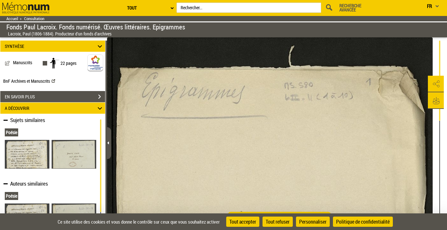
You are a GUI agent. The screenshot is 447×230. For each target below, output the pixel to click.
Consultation (34, 18)
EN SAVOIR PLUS (55, 96)
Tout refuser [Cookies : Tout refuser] (278, 221)
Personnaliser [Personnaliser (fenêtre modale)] (313, 221)
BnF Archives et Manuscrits (29, 81)
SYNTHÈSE (54, 46)
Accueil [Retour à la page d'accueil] (12, 18)
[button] (436, 84)
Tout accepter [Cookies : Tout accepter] (242, 221)
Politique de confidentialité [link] (363, 221)
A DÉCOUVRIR (54, 108)
